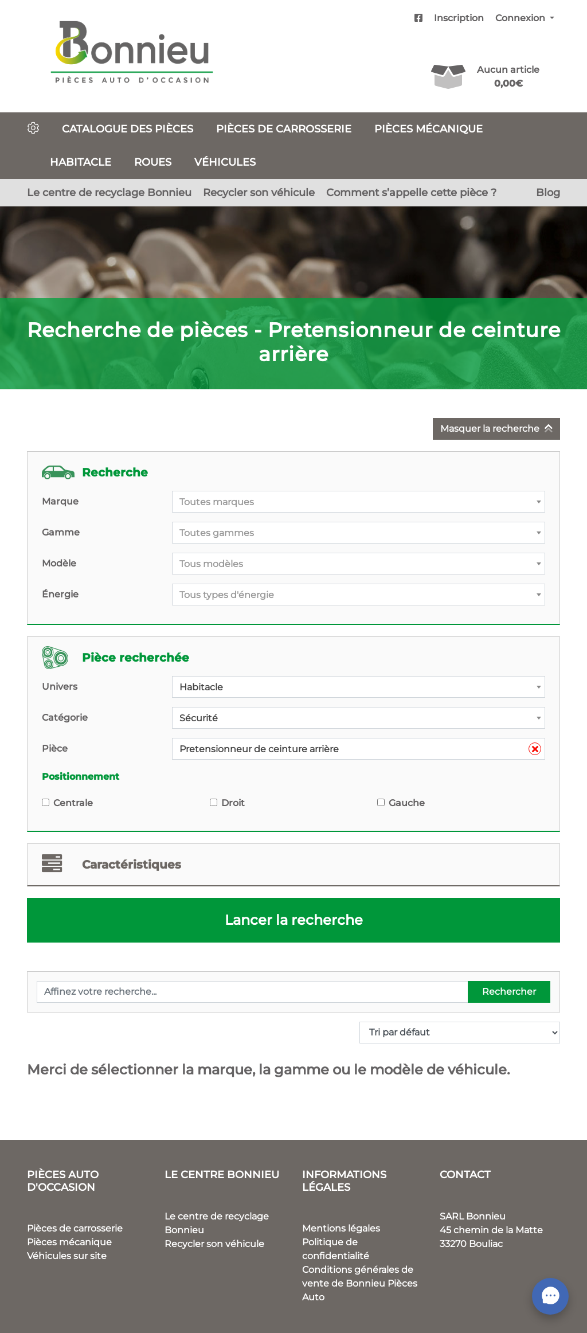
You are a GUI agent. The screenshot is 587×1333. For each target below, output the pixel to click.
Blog (548, 192)
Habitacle (80, 162)
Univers (59, 686)
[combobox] (358, 502)
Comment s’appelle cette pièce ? (411, 192)
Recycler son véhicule (259, 192)
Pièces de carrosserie (283, 129)
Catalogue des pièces (127, 129)
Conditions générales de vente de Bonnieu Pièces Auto (359, 1283)
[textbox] (359, 502)
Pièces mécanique (428, 129)
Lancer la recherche (294, 920)
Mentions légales (341, 1228)
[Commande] (459, 1032)
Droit (233, 803)
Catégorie (65, 717)
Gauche (407, 803)
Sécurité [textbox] (198, 718)
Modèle (59, 563)
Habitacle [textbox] (201, 687)
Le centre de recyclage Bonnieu (109, 192)
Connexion (521, 18)
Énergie (60, 594)
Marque (60, 501)
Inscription (459, 18)
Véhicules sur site (67, 1255)
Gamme (61, 532)
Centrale (73, 803)
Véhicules (225, 162)
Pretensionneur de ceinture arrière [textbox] (360, 749)
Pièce (55, 748)
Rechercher (509, 991)
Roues (152, 162)
